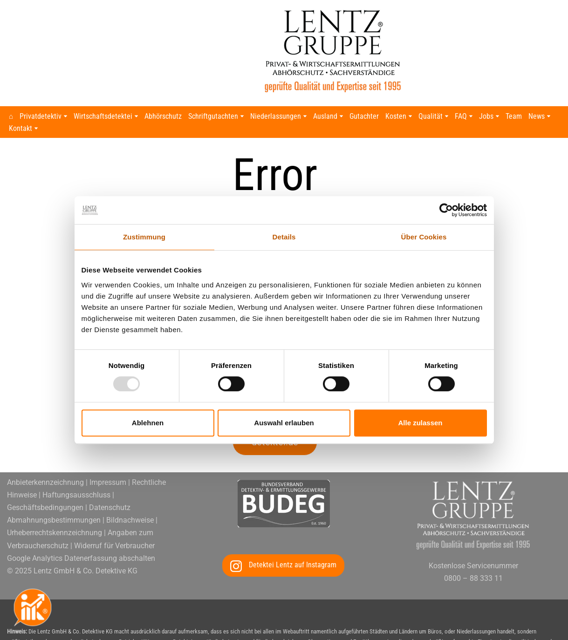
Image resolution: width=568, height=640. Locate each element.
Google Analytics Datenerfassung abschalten (81, 485)
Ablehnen (148, 423)
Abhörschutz (163, 116)
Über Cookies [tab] (424, 237)
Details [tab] (284, 237)
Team (514, 116)
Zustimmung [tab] (144, 237)
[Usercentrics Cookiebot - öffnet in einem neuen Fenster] (446, 210)
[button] (66, 116)
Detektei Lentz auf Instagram (292, 492)
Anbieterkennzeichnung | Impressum (66, 409)
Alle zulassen (420, 423)
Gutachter (364, 116)
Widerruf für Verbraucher (114, 473)
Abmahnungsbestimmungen (54, 447)
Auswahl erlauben (284, 423)
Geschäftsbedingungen (45, 434)
